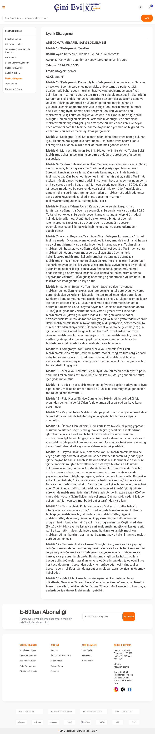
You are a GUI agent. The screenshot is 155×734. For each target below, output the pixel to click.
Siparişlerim (87, 660)
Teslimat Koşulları (28, 660)
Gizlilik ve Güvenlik (13, 68)
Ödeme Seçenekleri (14, 44)
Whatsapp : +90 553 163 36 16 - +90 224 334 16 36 (123, 656)
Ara (147, 18)
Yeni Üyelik (87, 650)
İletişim (54, 650)
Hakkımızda (10, 57)
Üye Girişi (86, 655)
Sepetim (55, 671)
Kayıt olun (129, 616)
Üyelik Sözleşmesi (13, 78)
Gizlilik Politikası (12, 73)
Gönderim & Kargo (13, 89)
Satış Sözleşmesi (13, 39)
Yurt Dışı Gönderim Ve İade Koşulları (17, 50)
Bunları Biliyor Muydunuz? (17, 63)
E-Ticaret (68, 731)
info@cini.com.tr (121, 667)
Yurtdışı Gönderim (28, 650)
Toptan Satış (11, 83)
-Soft (61, 731)
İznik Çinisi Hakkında (61, 655)
